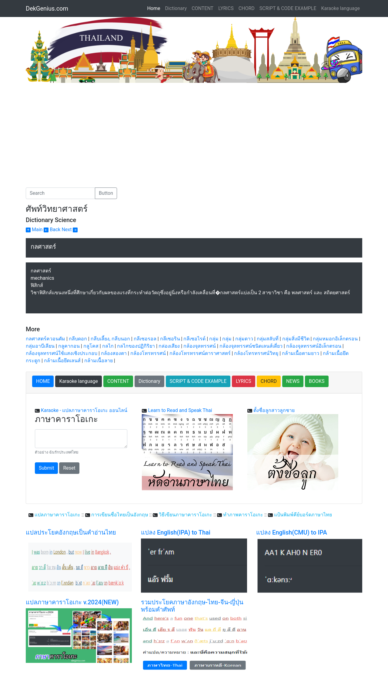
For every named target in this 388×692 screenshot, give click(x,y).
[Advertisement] (77, 128)
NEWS (292, 381)
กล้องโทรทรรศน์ (148, 353)
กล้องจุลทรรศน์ (199, 346)
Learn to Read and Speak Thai (180, 410)
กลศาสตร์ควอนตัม (45, 339)
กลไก (108, 346)
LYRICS (225, 8)
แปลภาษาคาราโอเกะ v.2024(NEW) (72, 602)
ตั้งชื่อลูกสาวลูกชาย (274, 410)
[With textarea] (81, 438)
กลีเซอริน (170, 339)
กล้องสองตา (114, 353)
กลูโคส (91, 346)
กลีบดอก (78, 339)
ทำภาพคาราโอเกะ (243, 515)
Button (106, 193)
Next (70, 229)
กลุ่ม (214, 339)
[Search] (60, 193)
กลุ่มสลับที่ (268, 339)
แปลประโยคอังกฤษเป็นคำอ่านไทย (71, 532)
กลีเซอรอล (145, 339)
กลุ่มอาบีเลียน (40, 346)
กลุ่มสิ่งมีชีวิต (295, 339)
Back (52, 229)
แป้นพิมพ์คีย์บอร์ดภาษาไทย (303, 515)
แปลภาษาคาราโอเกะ (57, 515)
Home (154, 8)
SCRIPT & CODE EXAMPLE (287, 8)
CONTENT (202, 8)
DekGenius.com (47, 8)
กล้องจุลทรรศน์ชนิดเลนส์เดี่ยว (251, 346)
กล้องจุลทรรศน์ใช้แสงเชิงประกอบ (61, 353)
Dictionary (176, 8)
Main (34, 229)
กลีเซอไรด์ (194, 339)
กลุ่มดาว (244, 339)
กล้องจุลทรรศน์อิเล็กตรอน (313, 346)
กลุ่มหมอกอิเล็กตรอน (335, 339)
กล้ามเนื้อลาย (98, 360)
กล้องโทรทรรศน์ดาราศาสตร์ (200, 353)
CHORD (247, 8)
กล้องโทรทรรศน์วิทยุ (256, 353)
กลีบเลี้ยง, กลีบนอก (110, 339)
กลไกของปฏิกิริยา (136, 346)
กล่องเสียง (169, 346)
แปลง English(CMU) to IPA (291, 532)
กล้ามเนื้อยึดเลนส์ (62, 360)
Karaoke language (340, 8)
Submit (46, 468)
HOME (43, 381)
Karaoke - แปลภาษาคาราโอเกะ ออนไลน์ (84, 410)
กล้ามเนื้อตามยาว (300, 353)
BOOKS (317, 381)
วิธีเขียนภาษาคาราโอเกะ (185, 515)
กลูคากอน (69, 346)
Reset (69, 468)
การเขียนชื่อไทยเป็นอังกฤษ (119, 515)
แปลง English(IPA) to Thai (175, 532)
